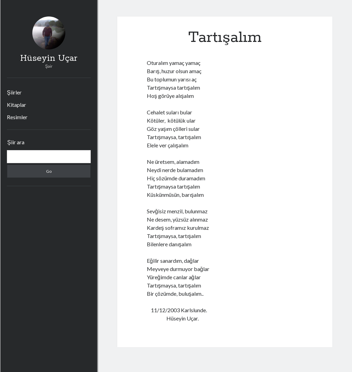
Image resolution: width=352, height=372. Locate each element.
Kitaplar (16, 104)
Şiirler (14, 92)
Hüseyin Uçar (48, 58)
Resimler (17, 117)
